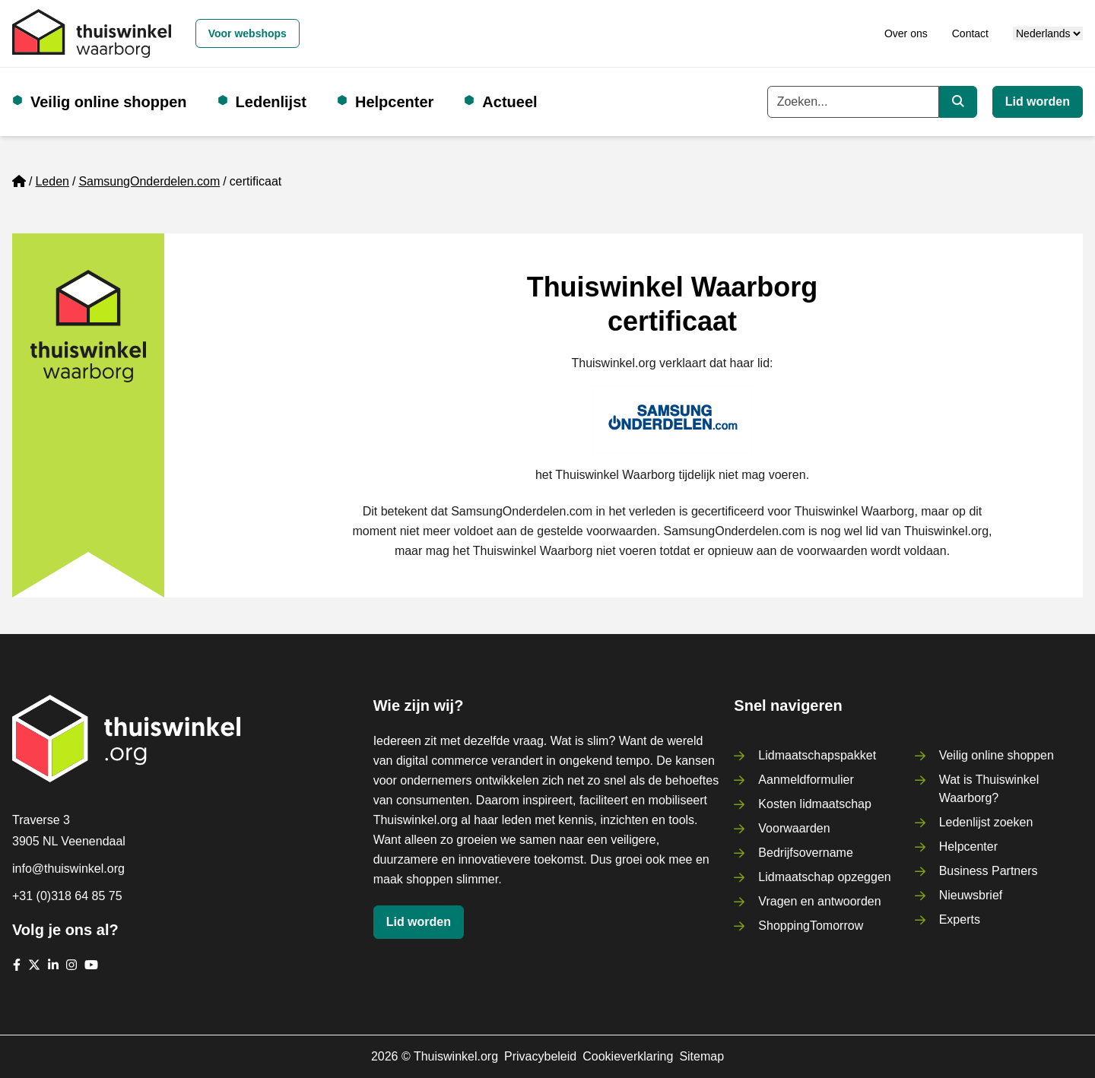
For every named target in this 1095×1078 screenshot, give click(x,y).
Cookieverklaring (627, 1056)
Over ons (906, 33)
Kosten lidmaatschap (814, 803)
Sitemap (701, 1056)
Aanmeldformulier (805, 779)
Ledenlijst (271, 102)
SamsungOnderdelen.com (149, 181)
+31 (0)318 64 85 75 (67, 895)
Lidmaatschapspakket (817, 755)
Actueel (509, 102)
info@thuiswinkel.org (68, 868)
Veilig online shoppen (108, 102)
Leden (52, 181)
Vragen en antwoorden (819, 901)
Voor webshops (247, 33)
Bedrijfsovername (805, 852)
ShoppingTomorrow (810, 925)
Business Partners (988, 870)
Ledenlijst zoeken (986, 822)
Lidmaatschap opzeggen (824, 876)
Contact (970, 33)
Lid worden (1037, 101)
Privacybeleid (540, 1056)
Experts (959, 919)
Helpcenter (394, 102)
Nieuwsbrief (971, 895)
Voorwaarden (794, 828)
